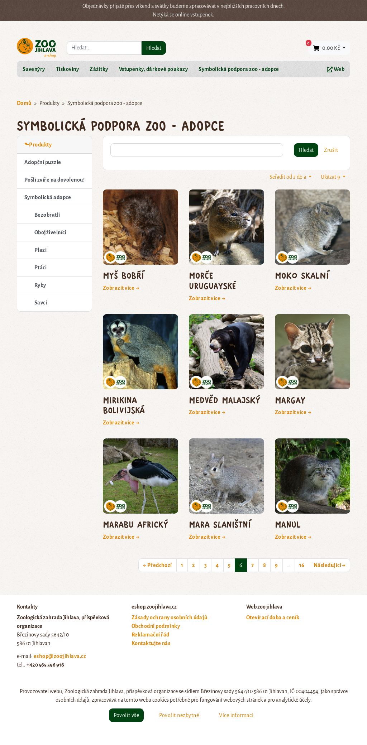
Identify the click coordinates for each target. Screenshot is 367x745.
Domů (24, 103)
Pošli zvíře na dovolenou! (54, 180)
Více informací (236, 715)
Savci (40, 303)
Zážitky (99, 69)
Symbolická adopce (47, 197)
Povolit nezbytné (179, 715)
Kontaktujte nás (151, 643)
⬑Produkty (38, 145)
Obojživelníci (50, 232)
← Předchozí (157, 565)
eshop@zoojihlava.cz (60, 656)
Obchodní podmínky (156, 626)
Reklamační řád (151, 635)
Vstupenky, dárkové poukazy (153, 69)
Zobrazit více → (121, 288)
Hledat (153, 48)
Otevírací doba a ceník (273, 617)
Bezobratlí (47, 215)
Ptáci (40, 267)
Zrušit (331, 150)
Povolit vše (126, 715)
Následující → (329, 565)
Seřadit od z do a (288, 177)
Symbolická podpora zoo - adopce (239, 69)
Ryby (40, 285)
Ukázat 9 (331, 177)
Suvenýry (34, 69)
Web (335, 69)
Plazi (40, 250)
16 (302, 565)
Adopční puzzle (42, 162)
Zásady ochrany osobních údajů (170, 617)
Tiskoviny (67, 69)
